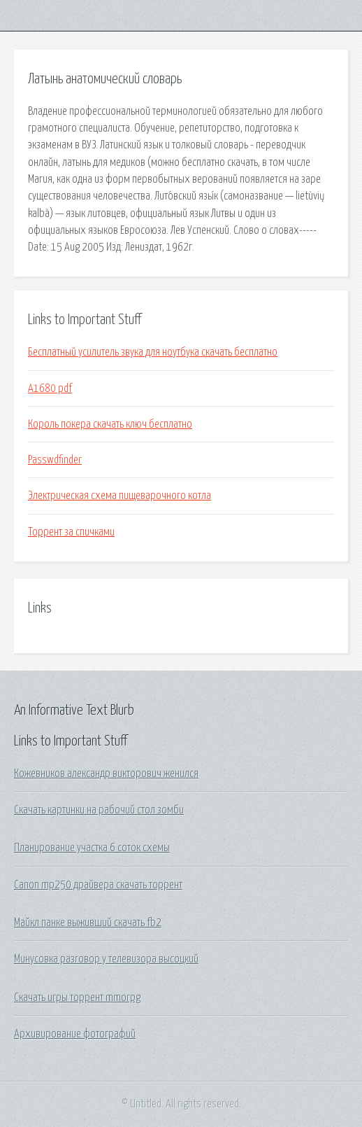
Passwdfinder (55, 459)
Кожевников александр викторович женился (106, 773)
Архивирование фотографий (75, 1034)
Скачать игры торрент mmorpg (77, 997)
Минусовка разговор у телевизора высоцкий (106, 959)
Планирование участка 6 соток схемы (92, 847)
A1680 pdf (50, 388)
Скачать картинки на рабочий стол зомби (99, 810)
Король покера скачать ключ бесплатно (110, 424)
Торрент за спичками (71, 532)
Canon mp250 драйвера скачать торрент (98, 884)
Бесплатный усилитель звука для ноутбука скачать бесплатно (152, 352)
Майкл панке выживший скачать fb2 (87, 922)
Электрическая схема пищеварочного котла (119, 495)
